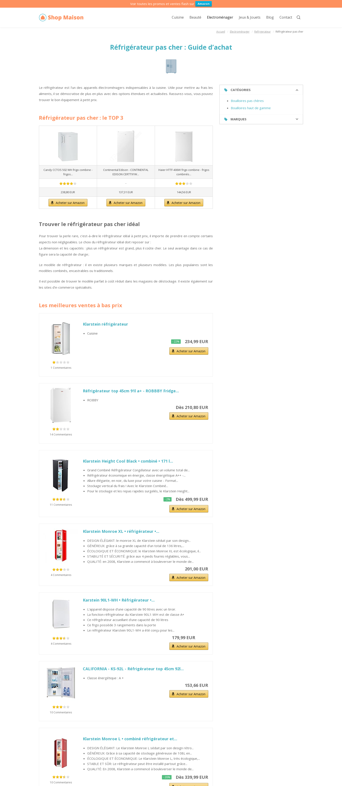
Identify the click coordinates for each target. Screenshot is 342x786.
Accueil (220, 31)
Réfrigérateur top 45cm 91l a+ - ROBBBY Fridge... (131, 390)
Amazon (204, 4)
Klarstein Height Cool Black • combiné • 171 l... (128, 461)
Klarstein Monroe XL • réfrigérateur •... (121, 531)
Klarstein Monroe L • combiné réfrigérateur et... (130, 738)
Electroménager (240, 31)
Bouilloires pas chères (247, 100)
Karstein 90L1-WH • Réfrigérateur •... (119, 600)
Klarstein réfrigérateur (105, 324)
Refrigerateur (262, 31)
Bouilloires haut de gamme (251, 108)
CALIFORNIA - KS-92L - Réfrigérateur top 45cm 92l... (133, 668)
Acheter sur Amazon (70, 203)
